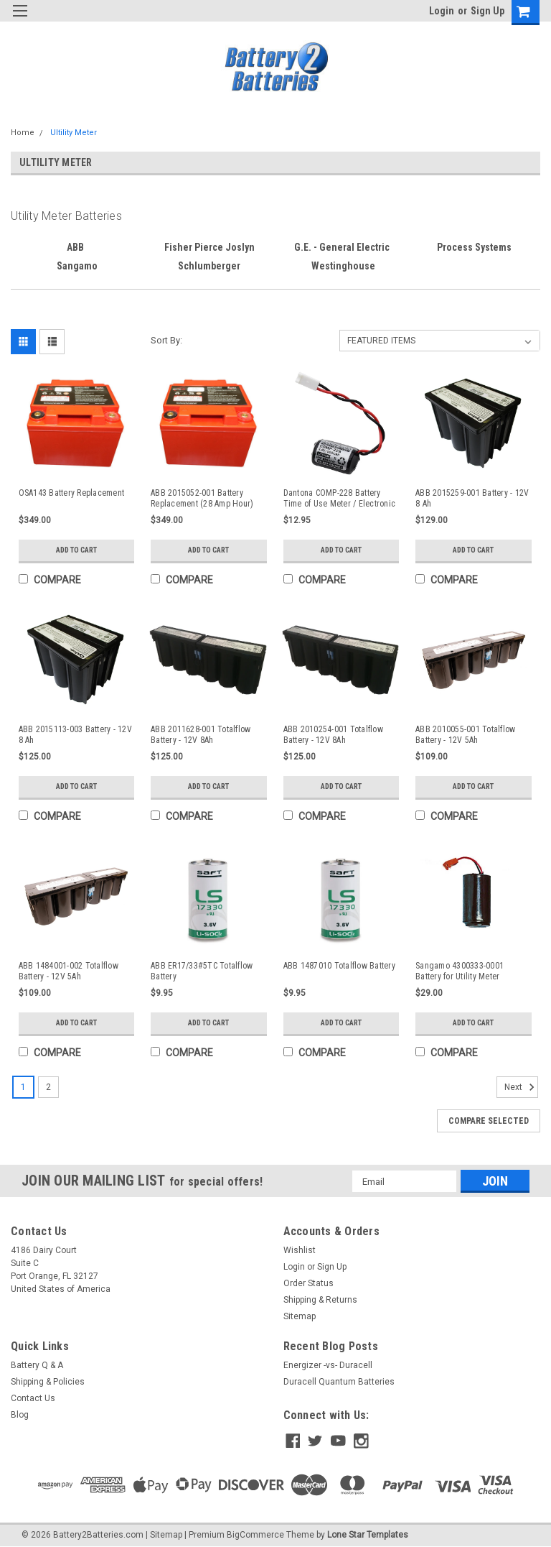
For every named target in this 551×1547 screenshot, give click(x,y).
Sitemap (299, 1316)
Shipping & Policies (48, 1382)
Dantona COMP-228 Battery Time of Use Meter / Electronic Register (339, 498)
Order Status (308, 1283)
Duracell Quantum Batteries (339, 1382)
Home (22, 132)
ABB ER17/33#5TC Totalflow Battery (202, 971)
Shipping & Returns (320, 1300)
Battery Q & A (37, 1365)
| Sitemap (164, 1533)
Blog (20, 1415)
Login (441, 11)
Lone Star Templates (367, 1533)
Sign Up (487, 11)
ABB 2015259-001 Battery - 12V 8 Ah (472, 498)
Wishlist (299, 1250)
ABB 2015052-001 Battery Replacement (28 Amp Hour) (202, 498)
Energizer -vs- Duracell (327, 1365)
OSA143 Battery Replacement (72, 493)
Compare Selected (488, 1121)
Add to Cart (76, 550)
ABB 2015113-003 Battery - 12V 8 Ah (75, 734)
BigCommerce (255, 1533)
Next (521, 1087)
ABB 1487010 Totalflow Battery (339, 966)
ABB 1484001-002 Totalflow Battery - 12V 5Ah (68, 971)
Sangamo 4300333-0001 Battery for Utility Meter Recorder (459, 971)
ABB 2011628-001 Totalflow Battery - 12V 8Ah (200, 734)
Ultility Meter (73, 132)
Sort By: (166, 340)
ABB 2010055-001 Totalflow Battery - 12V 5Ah (465, 734)
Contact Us (33, 1398)
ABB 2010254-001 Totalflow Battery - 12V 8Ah (333, 734)
